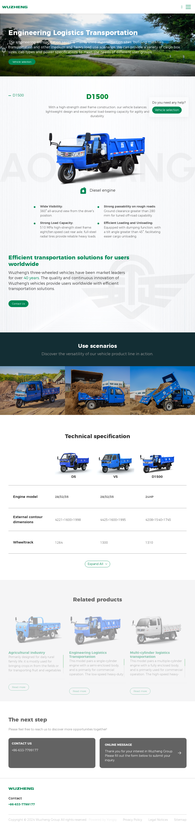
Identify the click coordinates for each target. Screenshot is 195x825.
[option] (97, 107)
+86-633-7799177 (21, 804)
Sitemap (180, 820)
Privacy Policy (132, 820)
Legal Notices (158, 820)
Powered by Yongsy (103, 820)
